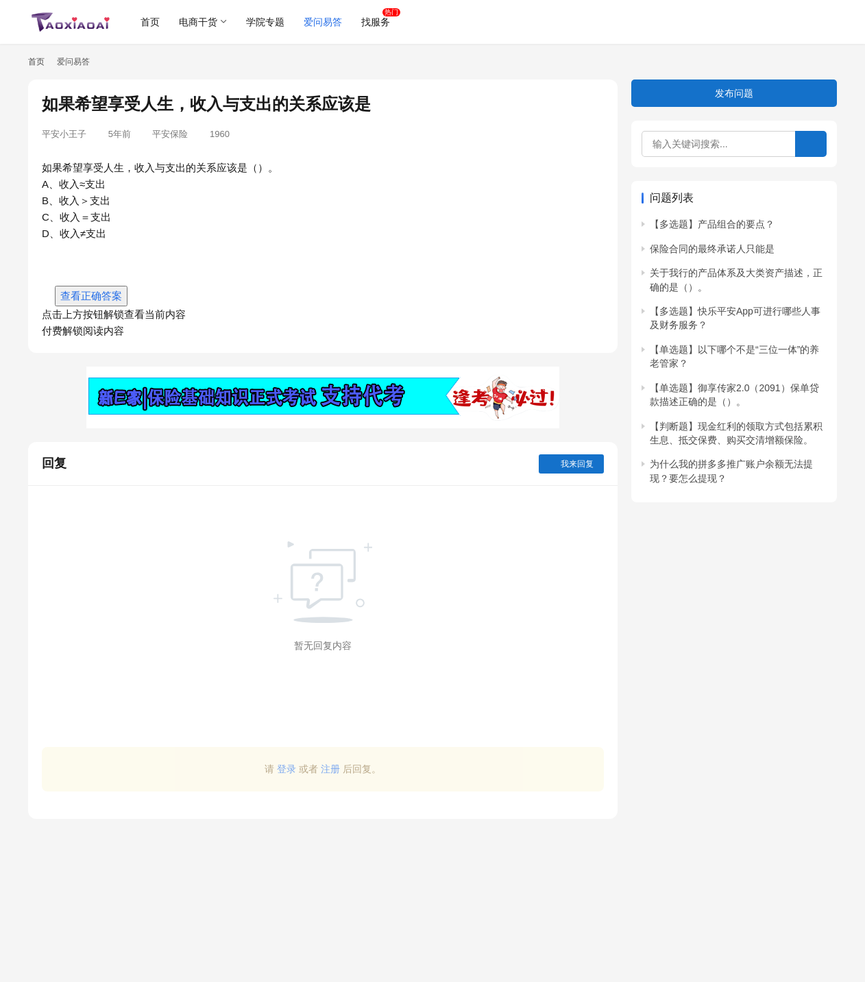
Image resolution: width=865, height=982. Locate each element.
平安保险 (170, 134)
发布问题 (734, 93)
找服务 (375, 21)
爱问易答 (323, 21)
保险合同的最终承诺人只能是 (712, 248)
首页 (150, 21)
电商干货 (198, 21)
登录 (286, 768)
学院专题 (265, 21)
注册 (330, 768)
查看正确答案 (91, 296)
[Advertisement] (323, 894)
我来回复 (571, 464)
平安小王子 (64, 134)
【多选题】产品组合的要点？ (712, 224)
